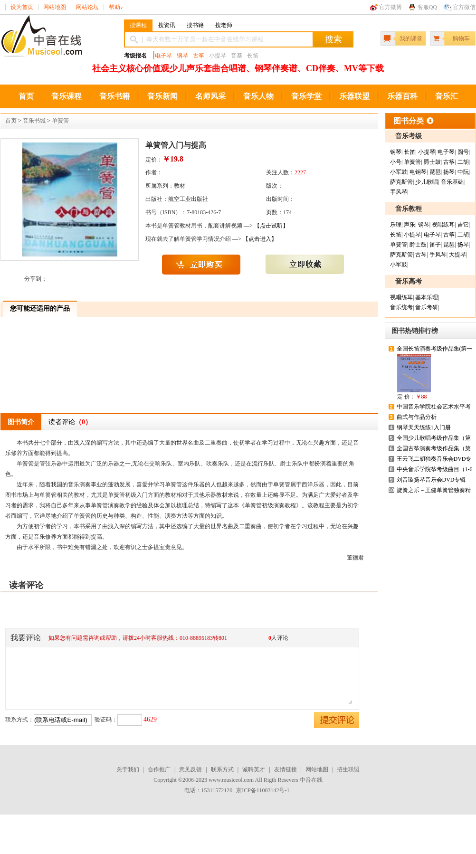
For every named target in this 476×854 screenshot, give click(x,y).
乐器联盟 (354, 96)
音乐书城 (34, 120)
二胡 (463, 162)
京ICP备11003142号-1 (262, 790)
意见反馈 (190, 769)
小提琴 (426, 152)
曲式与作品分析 (417, 417)
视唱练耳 (443, 224)
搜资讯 (166, 25)
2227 (300, 172)
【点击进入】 (260, 239)
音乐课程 (66, 96)
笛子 (435, 244)
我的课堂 (411, 38)
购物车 (461, 38)
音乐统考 (401, 307)
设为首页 (21, 7)
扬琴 (449, 172)
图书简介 (21, 422)
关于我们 (127, 769)
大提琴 (457, 254)
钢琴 (182, 55)
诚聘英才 (253, 769)
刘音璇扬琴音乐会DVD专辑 (431, 479)
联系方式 (222, 769)
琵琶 (435, 172)
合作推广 (159, 769)
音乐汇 (446, 96)
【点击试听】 (271, 225)
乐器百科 (402, 96)
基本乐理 (426, 297)
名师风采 (210, 96)
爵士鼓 (432, 162)
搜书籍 (195, 25)
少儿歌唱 (426, 182)
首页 (26, 96)
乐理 (395, 224)
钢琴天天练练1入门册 (424, 427)
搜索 (333, 39)
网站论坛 (87, 7)
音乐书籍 (114, 96)
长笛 (409, 152)
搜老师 (223, 25)
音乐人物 (258, 96)
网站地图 (54, 7)
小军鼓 (398, 172)
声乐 (409, 224)
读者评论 (70, 422)
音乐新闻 (162, 96)
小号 (395, 162)
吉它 (463, 224)
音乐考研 (426, 307)
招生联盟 (348, 769)
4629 (150, 719)
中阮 (463, 172)
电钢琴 (418, 172)
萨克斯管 (401, 182)
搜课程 (138, 25)
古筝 (198, 55)
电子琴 (163, 55)
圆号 (463, 152)
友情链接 (285, 769)
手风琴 (398, 192)
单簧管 (60, 120)
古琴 (421, 254)
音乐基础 (452, 182)
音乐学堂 (306, 96)
